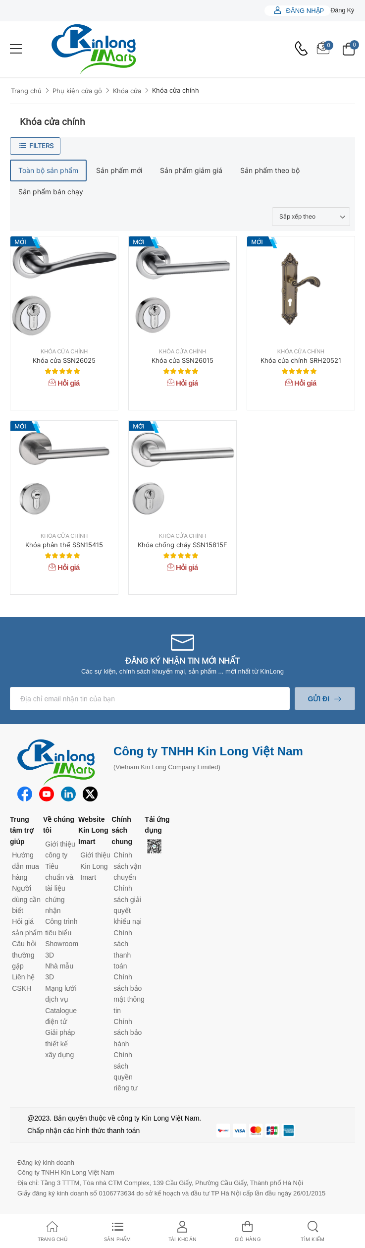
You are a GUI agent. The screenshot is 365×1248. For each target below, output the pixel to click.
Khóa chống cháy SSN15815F (182, 545)
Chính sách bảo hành (127, 1033)
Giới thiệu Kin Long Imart (95, 866)
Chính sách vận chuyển (127, 866)
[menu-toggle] (16, 49)
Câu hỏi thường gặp (24, 955)
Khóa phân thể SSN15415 (64, 545)
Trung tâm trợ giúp (22, 830)
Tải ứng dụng (157, 824)
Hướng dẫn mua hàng (25, 866)
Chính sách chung (121, 830)
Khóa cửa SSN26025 (64, 360)
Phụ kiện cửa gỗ (77, 91)
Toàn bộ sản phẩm (48, 170)
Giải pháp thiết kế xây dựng (60, 1043)
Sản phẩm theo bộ (270, 170)
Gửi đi (318, 699)
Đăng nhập (304, 10)
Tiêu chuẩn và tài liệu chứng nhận (59, 888)
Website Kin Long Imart (93, 830)
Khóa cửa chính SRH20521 (301, 360)
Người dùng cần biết (26, 899)
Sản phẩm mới (119, 170)
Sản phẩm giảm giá (191, 170)
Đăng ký (342, 10)
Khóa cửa (127, 91)
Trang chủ (26, 91)
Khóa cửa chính (175, 90)
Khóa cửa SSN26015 (182, 360)
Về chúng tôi (58, 824)
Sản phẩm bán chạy (50, 191)
